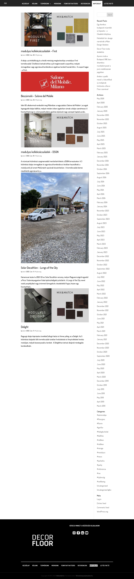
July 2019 (100, 389)
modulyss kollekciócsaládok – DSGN (40, 152)
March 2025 (101, 148)
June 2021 (101, 318)
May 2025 (100, 140)
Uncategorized (102, 486)
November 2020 (103, 348)
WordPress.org (102, 511)
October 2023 (102, 215)
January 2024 (102, 206)
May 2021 (100, 323)
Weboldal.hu (60, 576)
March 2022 (101, 294)
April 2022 (100, 289)
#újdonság (39, 55)
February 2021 (102, 335)
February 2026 (102, 107)
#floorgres (101, 419)
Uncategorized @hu (104, 490)
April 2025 (100, 144)
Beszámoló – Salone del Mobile (37, 96)
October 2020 (102, 352)
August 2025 (101, 127)
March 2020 (101, 377)
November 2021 (102, 310)
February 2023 (102, 248)
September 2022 (103, 269)
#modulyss (101, 452)
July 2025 (100, 132)
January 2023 (102, 252)
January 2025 (102, 156)
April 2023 (101, 240)
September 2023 (103, 219)
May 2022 (100, 285)
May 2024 (100, 190)
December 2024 (103, 161)
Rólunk (34, 3)
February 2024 (102, 202)
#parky (99, 465)
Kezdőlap (25, 3)
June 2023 (101, 231)
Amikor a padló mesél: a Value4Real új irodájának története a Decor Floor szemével (104, 82)
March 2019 (101, 406)
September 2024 (103, 173)
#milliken (100, 440)
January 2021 (102, 339)
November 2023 (103, 210)
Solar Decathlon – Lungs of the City (39, 267)
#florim (99, 423)
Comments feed (103, 507)
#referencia (101, 469)
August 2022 (101, 273)
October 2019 (102, 385)
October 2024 (102, 169)
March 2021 (101, 331)
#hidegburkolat (102, 432)
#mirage (100, 448)
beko (24, 55)
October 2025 (102, 123)
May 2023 (100, 235)
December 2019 (103, 381)
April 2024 (100, 194)
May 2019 (100, 397)
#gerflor (100, 427)
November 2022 (103, 260)
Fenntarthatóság (71, 3)
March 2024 (101, 198)
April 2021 (100, 327)
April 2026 (101, 102)
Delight (24, 327)
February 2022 (102, 298)
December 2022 (103, 256)
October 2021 (102, 314)
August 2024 (101, 177)
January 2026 (102, 111)
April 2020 (100, 372)
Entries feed (101, 503)
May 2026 (100, 98)
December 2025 (103, 115)
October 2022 (102, 264)
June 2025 (101, 136)
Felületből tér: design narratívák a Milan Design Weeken (105, 41)
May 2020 (100, 368)
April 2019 (100, 401)
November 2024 (103, 165)
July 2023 (100, 227)
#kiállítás (100, 436)
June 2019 (101, 393)
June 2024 (101, 186)
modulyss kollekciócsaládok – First (39, 51)
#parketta (100, 461)
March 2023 (101, 244)
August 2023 (102, 223)
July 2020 (100, 360)
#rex (98, 473)
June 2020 (101, 364)
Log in (99, 499)
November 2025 (103, 119)
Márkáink (57, 3)
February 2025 (102, 152)
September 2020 (103, 356)
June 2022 (101, 281)
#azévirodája (101, 415)
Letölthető (108, 3)
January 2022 (102, 302)
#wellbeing (101, 481)
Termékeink (44, 3)
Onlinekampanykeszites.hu (84, 576)
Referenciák (85, 3)
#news (99, 456)
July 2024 (100, 181)
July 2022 (100, 277)
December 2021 (102, 306)
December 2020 (103, 343)
